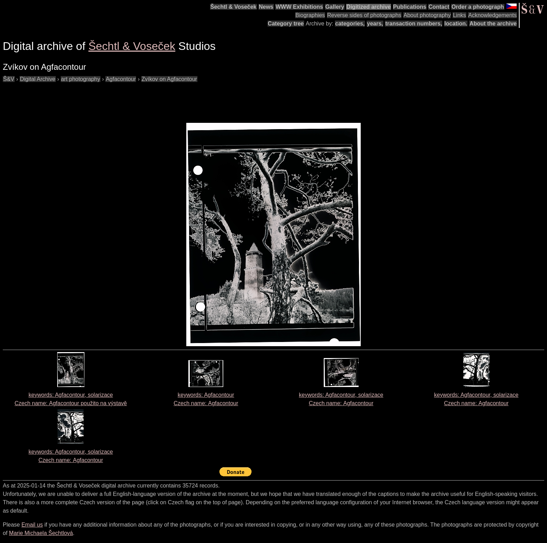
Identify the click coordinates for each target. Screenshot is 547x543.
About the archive (493, 24)
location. (455, 24)
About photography (427, 15)
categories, (350, 24)
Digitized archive (368, 7)
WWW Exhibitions (299, 7)
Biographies (310, 15)
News (266, 7)
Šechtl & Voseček (233, 7)
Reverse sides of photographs (364, 15)
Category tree (286, 24)
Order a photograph (477, 7)
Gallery (334, 7)
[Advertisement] (130, 99)
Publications (409, 7)
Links (459, 15)
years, (375, 24)
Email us (32, 525)
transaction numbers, (413, 24)
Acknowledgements (492, 15)
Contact (438, 7)
